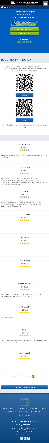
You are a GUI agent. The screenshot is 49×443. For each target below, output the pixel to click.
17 (20, 376)
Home (4, 59)
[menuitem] (5, 408)
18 (24, 376)
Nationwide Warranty (33, 411)
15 (12, 376)
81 (46, 376)
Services (11, 411)
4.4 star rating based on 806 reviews (25, 434)
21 (37, 376)
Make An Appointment (24, 29)
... (7, 376)
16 (16, 376)
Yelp (24, 120)
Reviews (15, 59)
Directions (33, 408)
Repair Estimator (24, 33)
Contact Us (23, 408)
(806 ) (30, 14)
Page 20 (26, 59)
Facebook (21, 438)
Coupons (13, 408)
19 (29, 376)
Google (24, 95)
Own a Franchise (24, 415)
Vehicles (20, 411)
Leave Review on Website (24, 387)
